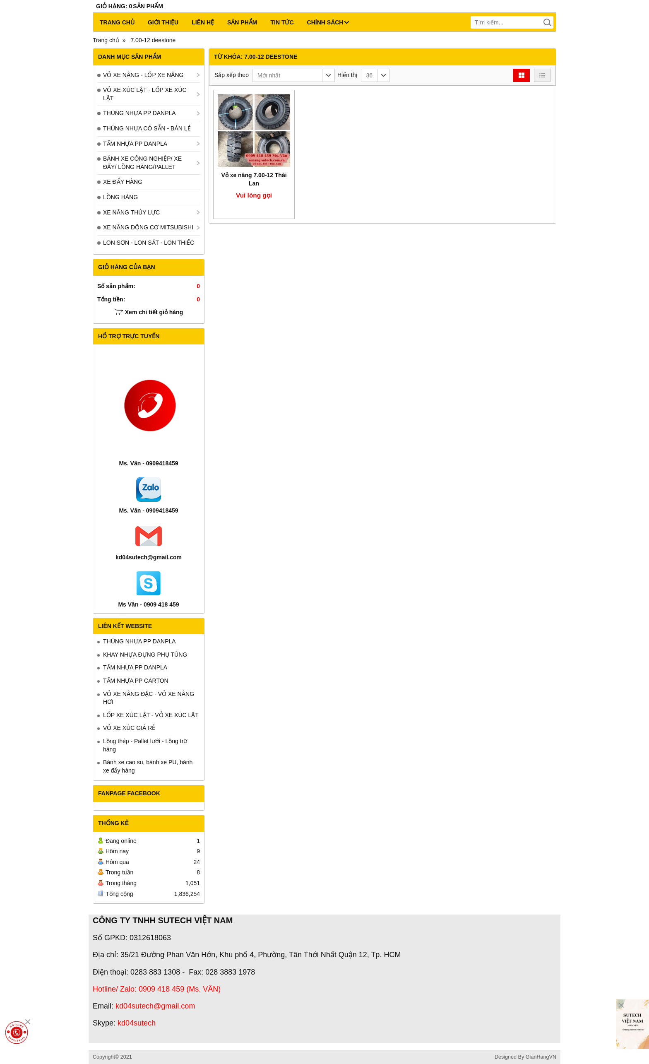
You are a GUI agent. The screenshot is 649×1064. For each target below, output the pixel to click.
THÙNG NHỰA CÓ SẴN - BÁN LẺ (147, 128)
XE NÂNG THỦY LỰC (131, 212)
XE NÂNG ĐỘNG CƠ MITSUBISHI (148, 227)
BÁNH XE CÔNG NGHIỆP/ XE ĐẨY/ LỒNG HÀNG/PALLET (142, 162)
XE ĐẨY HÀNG (122, 181)
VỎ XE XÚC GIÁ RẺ (129, 728)
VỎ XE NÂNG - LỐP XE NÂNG (143, 75)
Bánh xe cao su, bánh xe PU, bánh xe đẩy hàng (147, 766)
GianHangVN (541, 1057)
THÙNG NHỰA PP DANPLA (139, 113)
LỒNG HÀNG (120, 197)
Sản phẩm (242, 22)
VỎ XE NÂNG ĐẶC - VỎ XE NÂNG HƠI (148, 698)
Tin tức (281, 22)
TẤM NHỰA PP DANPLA (135, 143)
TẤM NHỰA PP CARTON (135, 680)
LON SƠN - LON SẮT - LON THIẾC (148, 242)
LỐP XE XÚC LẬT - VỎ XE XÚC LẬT (151, 715)
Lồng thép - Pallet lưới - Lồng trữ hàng (145, 745)
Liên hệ (203, 22)
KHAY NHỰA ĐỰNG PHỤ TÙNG (145, 654)
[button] (293, 75)
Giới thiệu (163, 22)
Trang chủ (117, 22)
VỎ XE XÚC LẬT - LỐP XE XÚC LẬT (145, 94)
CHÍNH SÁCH (328, 22)
